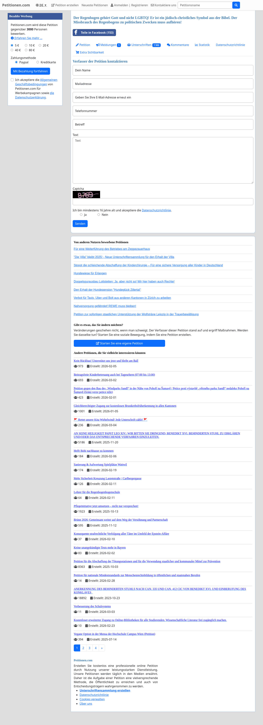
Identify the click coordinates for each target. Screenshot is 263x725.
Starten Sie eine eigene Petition (119, 343)
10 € (32, 155)
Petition (83, 45)
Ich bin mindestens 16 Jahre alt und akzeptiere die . (122, 210)
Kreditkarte (48, 172)
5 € (17, 155)
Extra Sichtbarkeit (90, 52)
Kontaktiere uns (163, 5)
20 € (46, 155)
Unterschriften (144, 45)
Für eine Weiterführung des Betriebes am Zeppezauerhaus (112, 249)
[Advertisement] (35, 65)
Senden (80, 224)
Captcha (78, 189)
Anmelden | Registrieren (129, 5)
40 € (18, 160)
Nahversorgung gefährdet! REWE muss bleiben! (105, 306)
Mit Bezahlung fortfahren (30, 181)
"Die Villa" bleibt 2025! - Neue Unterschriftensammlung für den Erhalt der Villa (124, 257)
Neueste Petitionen (95, 5)
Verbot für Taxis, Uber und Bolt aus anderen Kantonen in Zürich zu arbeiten (122, 297)
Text (75, 135)
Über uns (86, 704)
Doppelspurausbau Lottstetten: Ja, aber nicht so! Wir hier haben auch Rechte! (124, 281)
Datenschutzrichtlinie (230, 45)
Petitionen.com (16, 5)
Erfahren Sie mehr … (26, 148)
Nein (105, 215)
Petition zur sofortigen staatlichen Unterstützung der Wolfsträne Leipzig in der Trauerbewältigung (136, 314)
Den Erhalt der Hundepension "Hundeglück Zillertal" (107, 289)
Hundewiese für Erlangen (90, 273)
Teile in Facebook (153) (93, 32)
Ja (85, 215)
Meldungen (108, 45)
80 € (32, 160)
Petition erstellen (65, 5)
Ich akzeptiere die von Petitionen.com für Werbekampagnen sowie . (36, 198)
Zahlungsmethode (23, 168)
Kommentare (178, 45)
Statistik (202, 45)
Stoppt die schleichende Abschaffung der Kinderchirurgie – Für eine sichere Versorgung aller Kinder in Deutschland (148, 265)
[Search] (205, 5)
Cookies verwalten (92, 699)
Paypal (23, 172)
